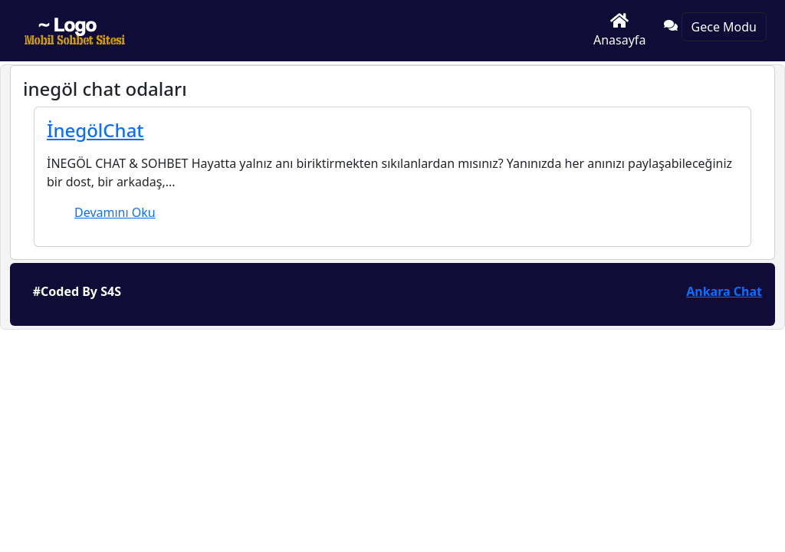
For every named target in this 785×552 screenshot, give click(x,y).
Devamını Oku (115, 212)
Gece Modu (724, 26)
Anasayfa (619, 30)
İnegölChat (95, 130)
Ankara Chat (724, 291)
